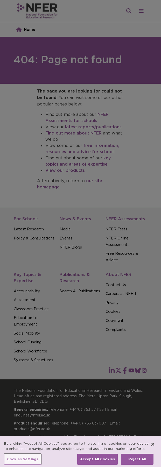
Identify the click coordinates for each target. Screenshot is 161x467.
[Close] (152, 449)
